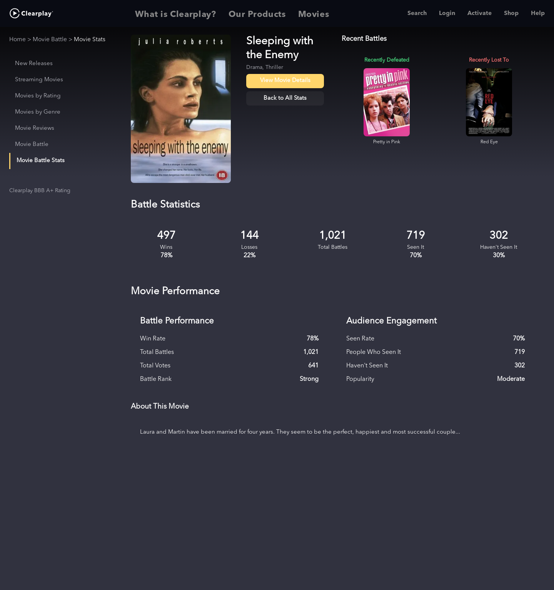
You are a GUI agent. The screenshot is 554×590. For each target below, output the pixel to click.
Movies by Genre (37, 112)
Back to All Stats (285, 98)
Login (447, 13)
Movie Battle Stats (41, 161)
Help (538, 13)
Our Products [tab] (257, 13)
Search (417, 13)
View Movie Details (285, 81)
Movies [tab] (313, 13)
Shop (511, 13)
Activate (479, 13)
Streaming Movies (39, 80)
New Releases (34, 64)
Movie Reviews (34, 128)
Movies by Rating (38, 96)
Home (17, 40)
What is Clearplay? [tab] (175, 13)
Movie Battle (50, 40)
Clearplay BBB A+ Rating (39, 190)
